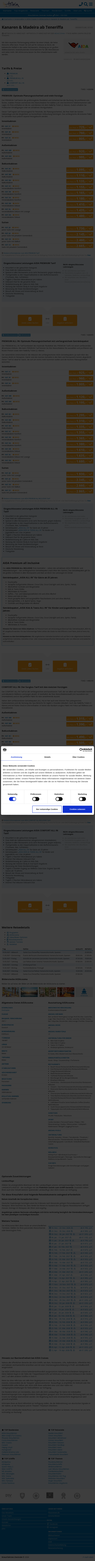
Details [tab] (47, 757)
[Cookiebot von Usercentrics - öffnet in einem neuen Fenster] (81, 750)
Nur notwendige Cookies (47, 809)
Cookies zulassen (77, 809)
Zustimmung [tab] (16, 757)
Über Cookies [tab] (78, 757)
